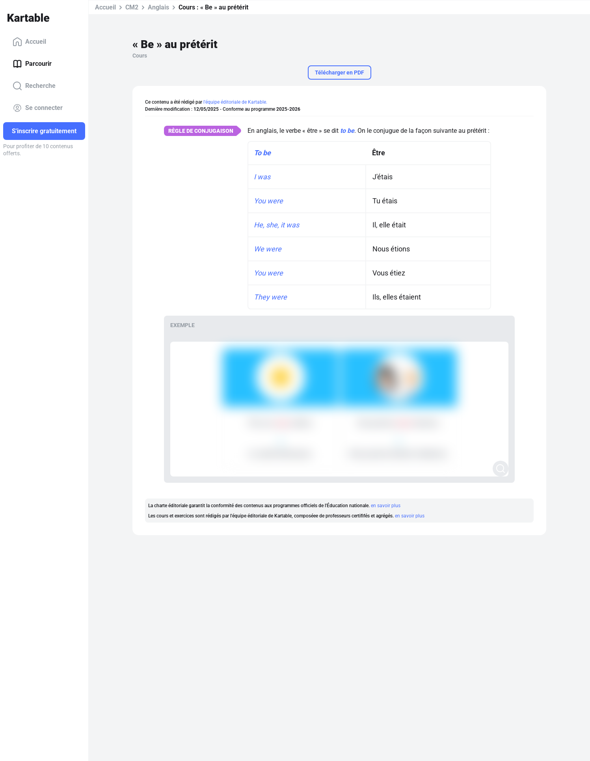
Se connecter (38, 108)
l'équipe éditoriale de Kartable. (235, 102)
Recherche (34, 86)
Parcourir (32, 64)
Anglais (158, 7)
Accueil (29, 42)
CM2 (131, 7)
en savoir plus (385, 505)
